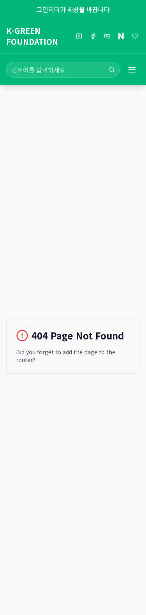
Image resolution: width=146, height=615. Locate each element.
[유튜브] (107, 36)
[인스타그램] (79, 36)
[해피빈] (135, 36)
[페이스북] (93, 36)
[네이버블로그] (121, 36)
